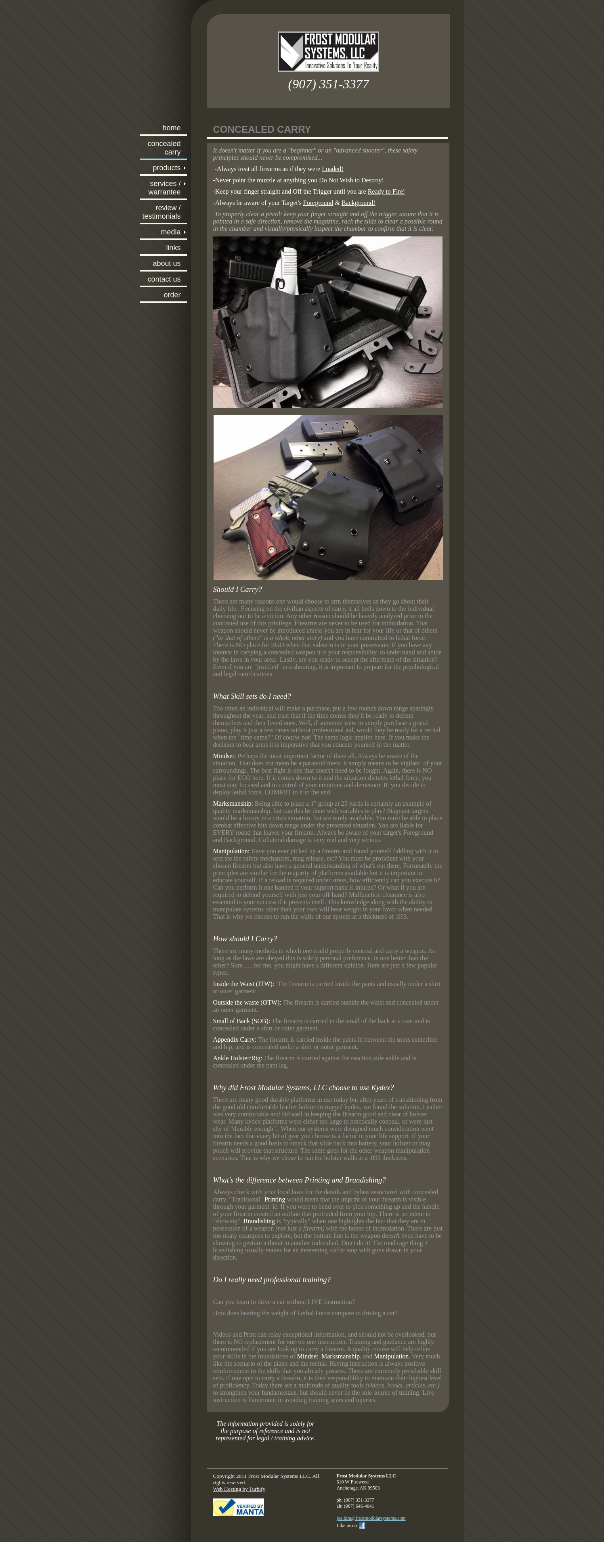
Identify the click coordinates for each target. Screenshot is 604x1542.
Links (173, 248)
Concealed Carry (163, 148)
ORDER (172, 295)
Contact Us (163, 279)
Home (171, 128)
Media (170, 232)
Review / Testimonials (161, 212)
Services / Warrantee (164, 188)
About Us (166, 263)
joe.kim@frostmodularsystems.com (371, 1518)
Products (166, 168)
